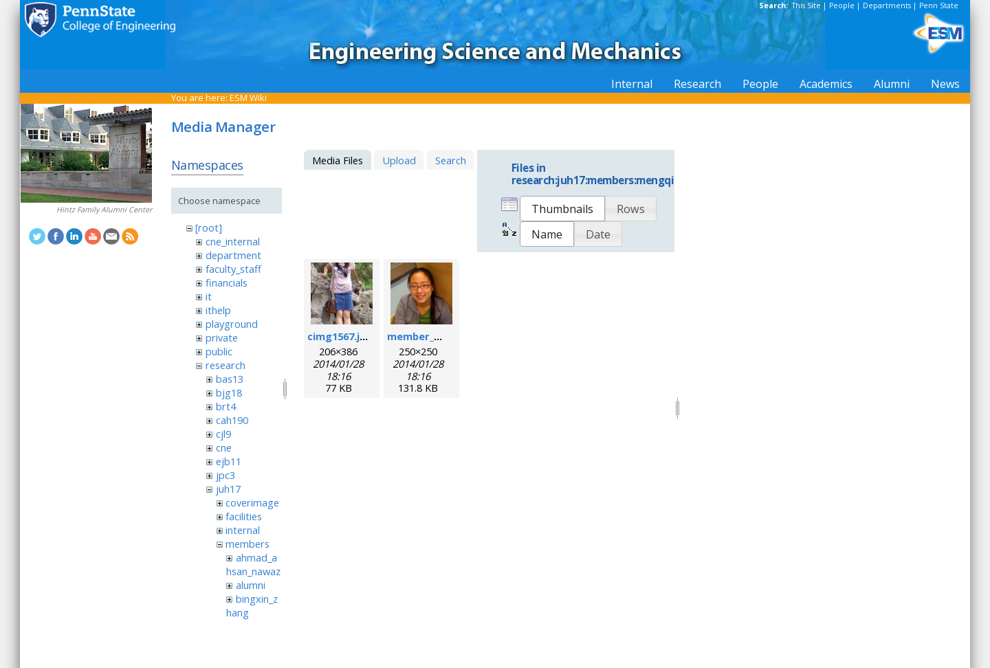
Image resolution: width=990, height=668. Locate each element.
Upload (399, 160)
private (222, 337)
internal (243, 530)
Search (450, 160)
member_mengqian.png (446, 336)
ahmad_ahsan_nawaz (253, 564)
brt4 (226, 406)
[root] (208, 227)
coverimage (252, 502)
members (248, 543)
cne (224, 447)
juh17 (228, 489)
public (219, 351)
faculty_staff (233, 269)
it (209, 296)
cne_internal (233, 241)
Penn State (938, 5)
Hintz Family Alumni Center (104, 209)
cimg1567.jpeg (343, 336)
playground (232, 324)
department (233, 255)
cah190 (232, 420)
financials (227, 282)
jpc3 (225, 475)
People (842, 5)
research (225, 365)
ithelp (218, 310)
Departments (887, 5)
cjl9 (223, 434)
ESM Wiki (248, 97)
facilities (244, 516)
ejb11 (228, 461)
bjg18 (229, 392)
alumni (250, 585)
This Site (806, 5)
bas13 (229, 379)
